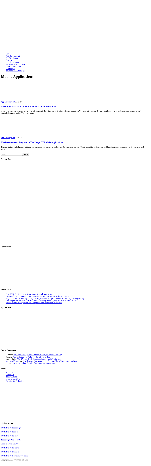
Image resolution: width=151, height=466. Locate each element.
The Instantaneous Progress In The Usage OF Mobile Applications (32, 142)
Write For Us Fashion (9, 432)
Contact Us (10, 375)
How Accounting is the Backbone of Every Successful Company (38, 355)
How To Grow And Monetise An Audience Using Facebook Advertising (50, 361)
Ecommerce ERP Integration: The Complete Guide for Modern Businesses (34, 303)
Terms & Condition (13, 379)
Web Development (13, 56)
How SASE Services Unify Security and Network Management (30, 294)
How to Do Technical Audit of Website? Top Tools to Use (33, 363)
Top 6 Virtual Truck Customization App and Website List (39, 359)
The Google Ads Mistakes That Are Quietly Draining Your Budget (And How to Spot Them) (41, 301)
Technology (10, 69)
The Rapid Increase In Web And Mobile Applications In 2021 (29, 106)
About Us (9, 373)
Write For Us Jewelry (9, 436)
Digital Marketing (12, 62)
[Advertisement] (75, 34)
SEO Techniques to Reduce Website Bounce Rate (31, 357)
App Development (13, 58)
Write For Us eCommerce (15, 64)
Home (8, 54)
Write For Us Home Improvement (14, 456)
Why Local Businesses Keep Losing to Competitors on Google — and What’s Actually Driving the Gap (45, 298)
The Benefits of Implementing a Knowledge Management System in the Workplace (37, 296)
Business (9, 60)
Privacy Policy (11, 377)
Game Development (13, 67)
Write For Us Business (10, 452)
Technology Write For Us (11, 440)
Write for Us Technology (15, 71)
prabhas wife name (13, 361)
